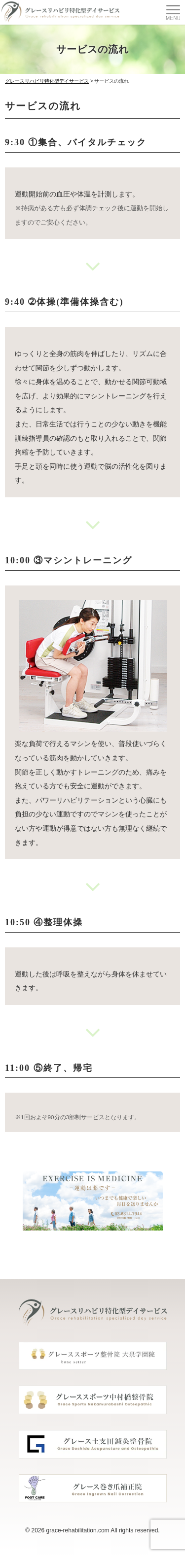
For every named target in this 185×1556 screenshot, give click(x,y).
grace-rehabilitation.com (78, 1530)
